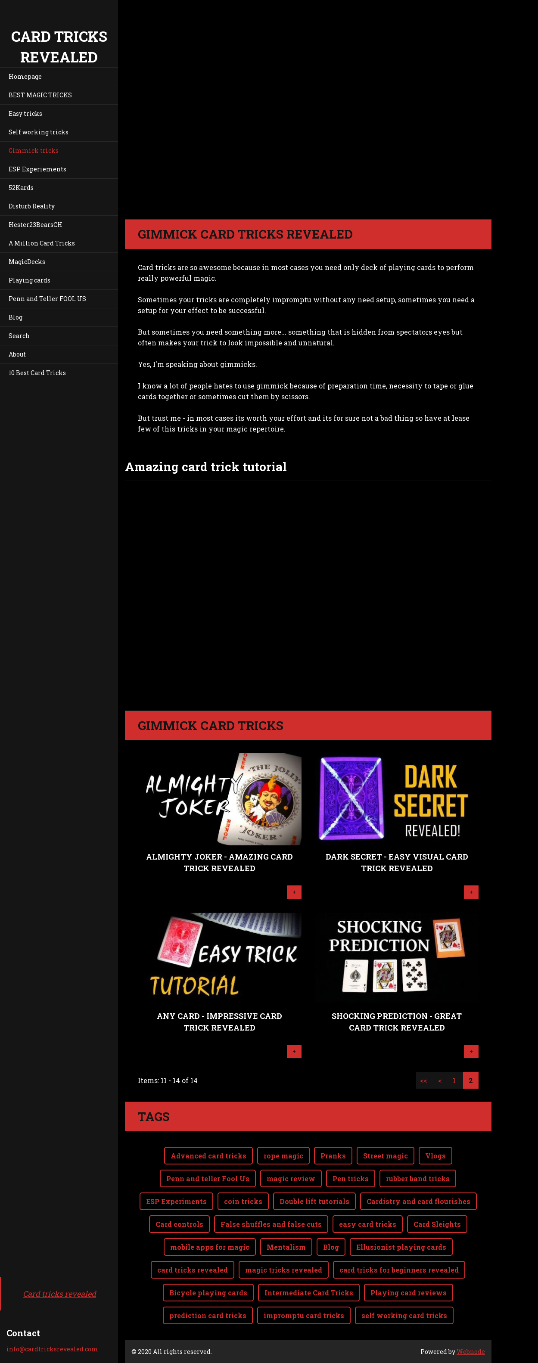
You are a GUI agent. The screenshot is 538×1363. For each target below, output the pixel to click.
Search (19, 336)
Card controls (179, 1224)
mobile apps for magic (209, 1246)
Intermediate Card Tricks (308, 1292)
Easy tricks (25, 113)
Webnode (471, 1351)
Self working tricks (38, 132)
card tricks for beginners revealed (399, 1269)
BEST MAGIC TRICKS (40, 95)
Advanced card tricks (208, 1155)
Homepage (25, 76)
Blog (15, 317)
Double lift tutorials (314, 1201)
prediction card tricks (207, 1315)
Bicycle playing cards (208, 1292)
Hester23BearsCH (35, 224)
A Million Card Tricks (42, 243)
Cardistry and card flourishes (418, 1201)
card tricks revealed (192, 1269)
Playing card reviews (408, 1292)
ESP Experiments (176, 1201)
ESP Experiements (37, 169)
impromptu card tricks (304, 1315)
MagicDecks (27, 262)
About (17, 354)
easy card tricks (367, 1224)
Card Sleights (437, 1224)
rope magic (283, 1155)
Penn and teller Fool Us (207, 1178)
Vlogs (435, 1155)
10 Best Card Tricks (37, 373)
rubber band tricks (418, 1178)
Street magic (385, 1155)
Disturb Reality (32, 206)
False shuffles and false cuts (271, 1224)
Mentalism (286, 1246)
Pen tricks (351, 1178)
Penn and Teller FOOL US (47, 299)
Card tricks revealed (59, 1293)
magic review (291, 1178)
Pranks (333, 1155)
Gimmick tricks (34, 150)
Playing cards (29, 280)
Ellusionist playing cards (401, 1246)
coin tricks (243, 1201)
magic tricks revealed (283, 1269)
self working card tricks (404, 1315)
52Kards (21, 187)
